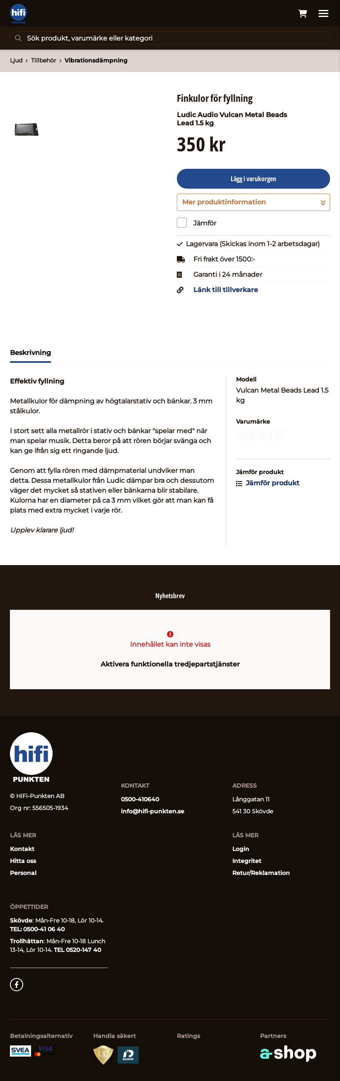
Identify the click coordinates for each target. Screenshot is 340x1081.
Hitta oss (23, 861)
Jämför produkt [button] (267, 483)
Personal (23, 873)
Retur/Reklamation (261, 873)
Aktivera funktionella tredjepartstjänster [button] (170, 664)
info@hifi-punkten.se (152, 811)
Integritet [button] (246, 861)
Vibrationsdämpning (96, 60)
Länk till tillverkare (225, 290)
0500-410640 (140, 799)
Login (240, 849)
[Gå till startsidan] (18, 14)
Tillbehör (43, 60)
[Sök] (170, 38)
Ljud (16, 60)
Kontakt (22, 849)
